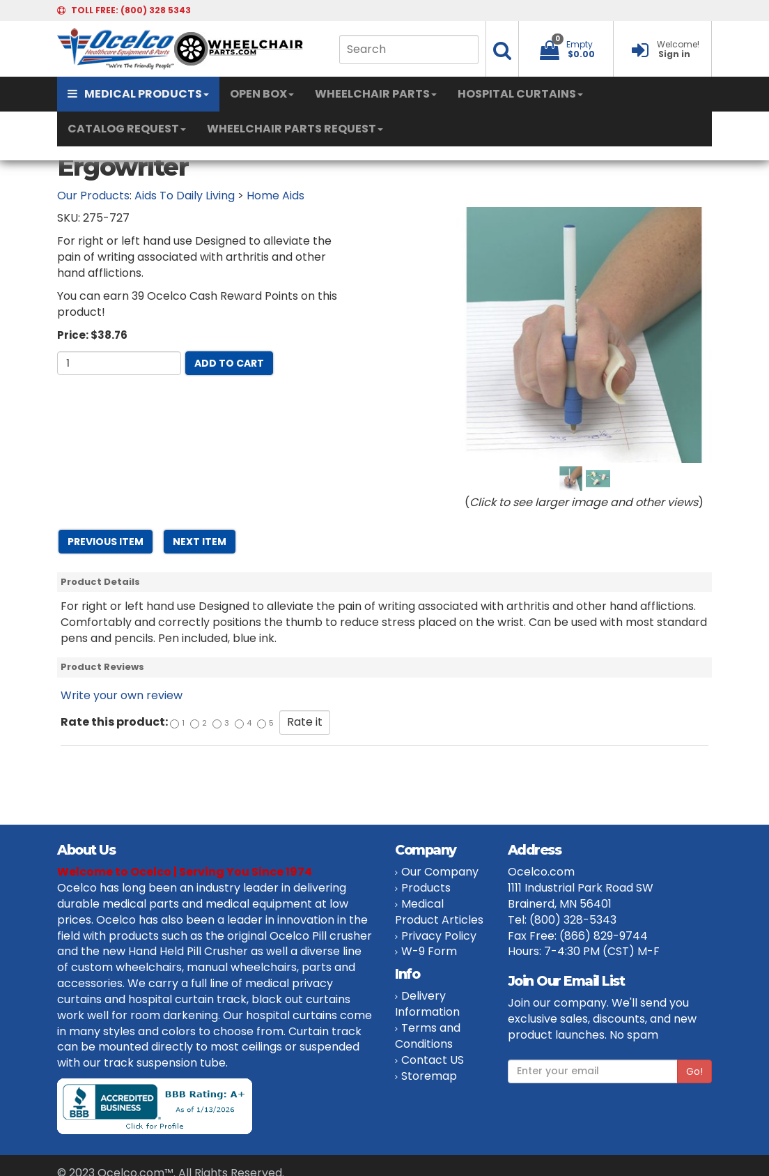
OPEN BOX (262, 94)
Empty (579, 44)
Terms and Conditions (427, 1036)
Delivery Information (427, 1004)
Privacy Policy (438, 936)
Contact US (432, 1060)
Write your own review (121, 695)
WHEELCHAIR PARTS (376, 94)
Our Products (93, 196)
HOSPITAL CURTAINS (520, 94)
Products (426, 888)
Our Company (440, 872)
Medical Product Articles (439, 912)
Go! (694, 1071)
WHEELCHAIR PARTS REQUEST (295, 129)
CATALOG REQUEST (127, 129)
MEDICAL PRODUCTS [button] (138, 94)
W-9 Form (429, 951)
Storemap (429, 1076)
